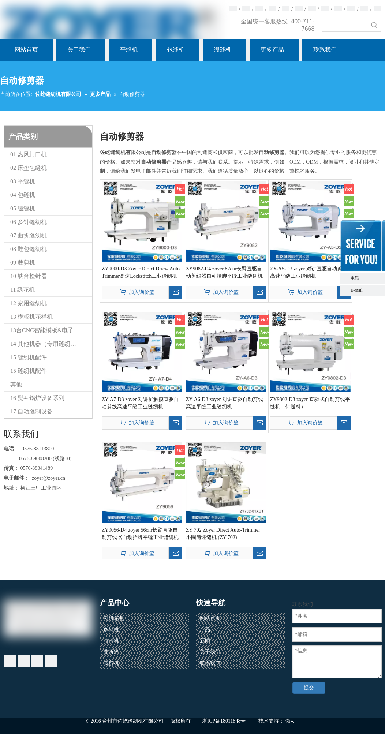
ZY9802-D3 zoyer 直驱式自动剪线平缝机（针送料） (310, 403)
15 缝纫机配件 (28, 357)
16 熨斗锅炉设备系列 (37, 398)
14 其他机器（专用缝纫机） (46, 344)
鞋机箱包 (114, 618)
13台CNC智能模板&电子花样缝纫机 (51, 330)
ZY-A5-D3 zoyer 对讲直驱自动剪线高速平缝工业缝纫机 (308, 272)
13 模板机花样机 (31, 317)
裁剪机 (111, 663)
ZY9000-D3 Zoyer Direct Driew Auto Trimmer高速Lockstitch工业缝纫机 (141, 272)
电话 (366, 278)
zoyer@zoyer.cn (47, 478)
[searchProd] (345, 24)
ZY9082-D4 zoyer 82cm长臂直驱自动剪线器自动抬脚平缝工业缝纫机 (224, 272)
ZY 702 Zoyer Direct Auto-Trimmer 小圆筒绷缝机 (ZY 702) (223, 533)
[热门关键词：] (374, 24)
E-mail (357, 290)
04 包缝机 (22, 195)
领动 (290, 721)
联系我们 (210, 663)
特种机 (111, 641)
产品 (205, 629)
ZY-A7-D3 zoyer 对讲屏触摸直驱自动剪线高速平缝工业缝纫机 (140, 403)
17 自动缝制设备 (31, 411)
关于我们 (210, 652)
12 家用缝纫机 (28, 303)
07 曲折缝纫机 (28, 235)
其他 (16, 384)
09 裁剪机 (22, 262)
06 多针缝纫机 (28, 222)
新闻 (205, 641)
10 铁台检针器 (28, 276)
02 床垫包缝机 (28, 168)
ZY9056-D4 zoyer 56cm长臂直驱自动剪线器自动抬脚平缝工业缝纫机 (140, 533)
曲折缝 (111, 652)
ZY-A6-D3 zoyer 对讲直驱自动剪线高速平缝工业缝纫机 (224, 403)
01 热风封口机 (28, 154)
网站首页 (210, 618)
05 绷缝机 (22, 208)
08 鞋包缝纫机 (28, 249)
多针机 (111, 629)
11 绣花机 (22, 290)
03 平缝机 (22, 181)
